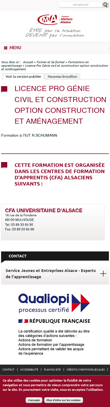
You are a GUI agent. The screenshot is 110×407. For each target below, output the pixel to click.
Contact (8, 369)
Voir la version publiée (25, 76)
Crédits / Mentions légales (86, 369)
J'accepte (34, 401)
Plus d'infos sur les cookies (64, 401)
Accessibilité (29, 369)
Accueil (28, 62)
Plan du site (52, 369)
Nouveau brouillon (62, 76)
